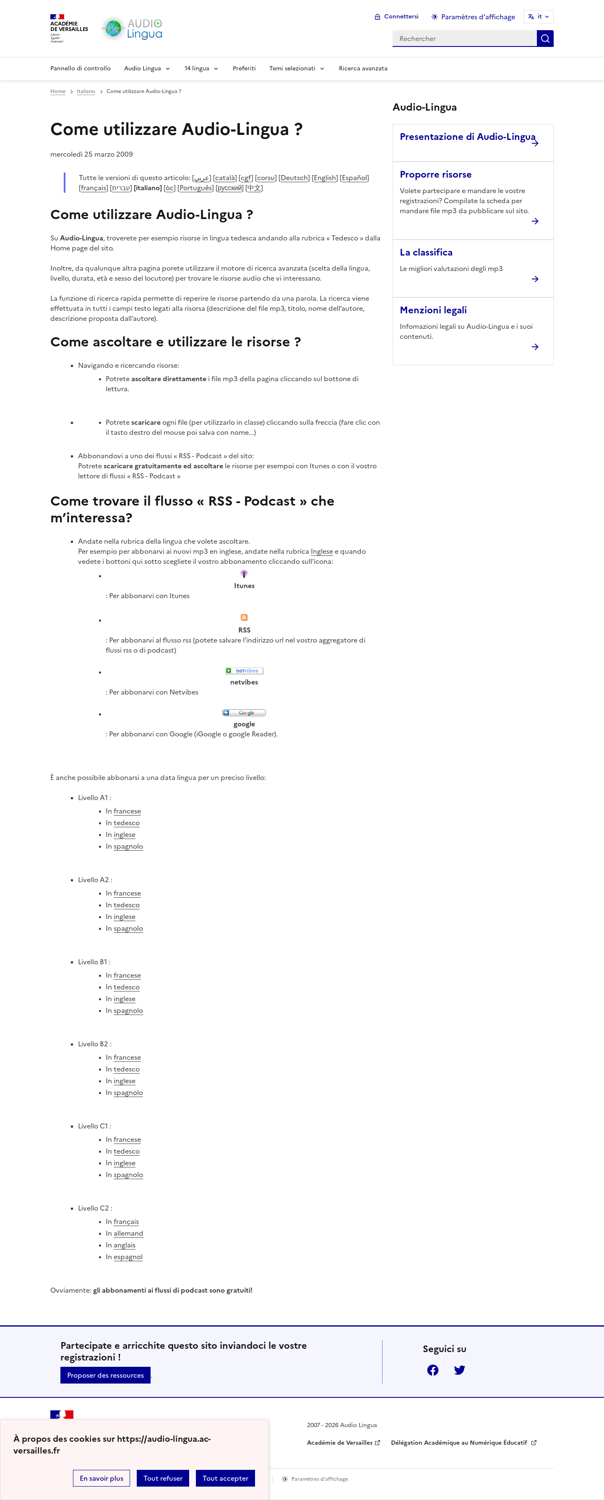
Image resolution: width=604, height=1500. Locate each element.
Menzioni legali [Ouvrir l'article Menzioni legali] (433, 310)
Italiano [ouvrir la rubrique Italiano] (86, 91)
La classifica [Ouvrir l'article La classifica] (426, 252)
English (325, 178)
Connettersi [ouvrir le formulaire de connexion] (401, 16)
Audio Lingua (142, 68)
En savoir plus (101, 1478)
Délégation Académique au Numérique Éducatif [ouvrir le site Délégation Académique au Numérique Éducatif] (460, 1442)
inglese (124, 834)
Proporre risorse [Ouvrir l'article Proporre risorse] (436, 174)
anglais (124, 1245)
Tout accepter (225, 1478)
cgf (246, 178)
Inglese (322, 551)
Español (354, 178)
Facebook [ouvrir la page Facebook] (433, 1370)
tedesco (127, 823)
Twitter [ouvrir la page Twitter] (460, 1370)
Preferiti (244, 68)
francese (127, 811)
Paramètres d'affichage (320, 1479)
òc (170, 188)
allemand (128, 1233)
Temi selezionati (292, 68)
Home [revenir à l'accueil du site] (57, 91)
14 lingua (197, 68)
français (93, 188)
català (225, 178)
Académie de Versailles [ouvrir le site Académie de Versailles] (339, 1442)
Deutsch (294, 178)
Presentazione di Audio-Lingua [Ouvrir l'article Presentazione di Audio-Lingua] (468, 137)
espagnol (128, 1257)
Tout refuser (162, 1478)
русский (230, 188)
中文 (254, 188)
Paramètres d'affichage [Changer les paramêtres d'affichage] (478, 17)
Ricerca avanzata (363, 68)
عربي (201, 178)
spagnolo (128, 846)
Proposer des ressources (105, 1375)
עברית (121, 188)
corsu (266, 178)
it (540, 16)
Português (196, 188)
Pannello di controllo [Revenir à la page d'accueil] (80, 68)
